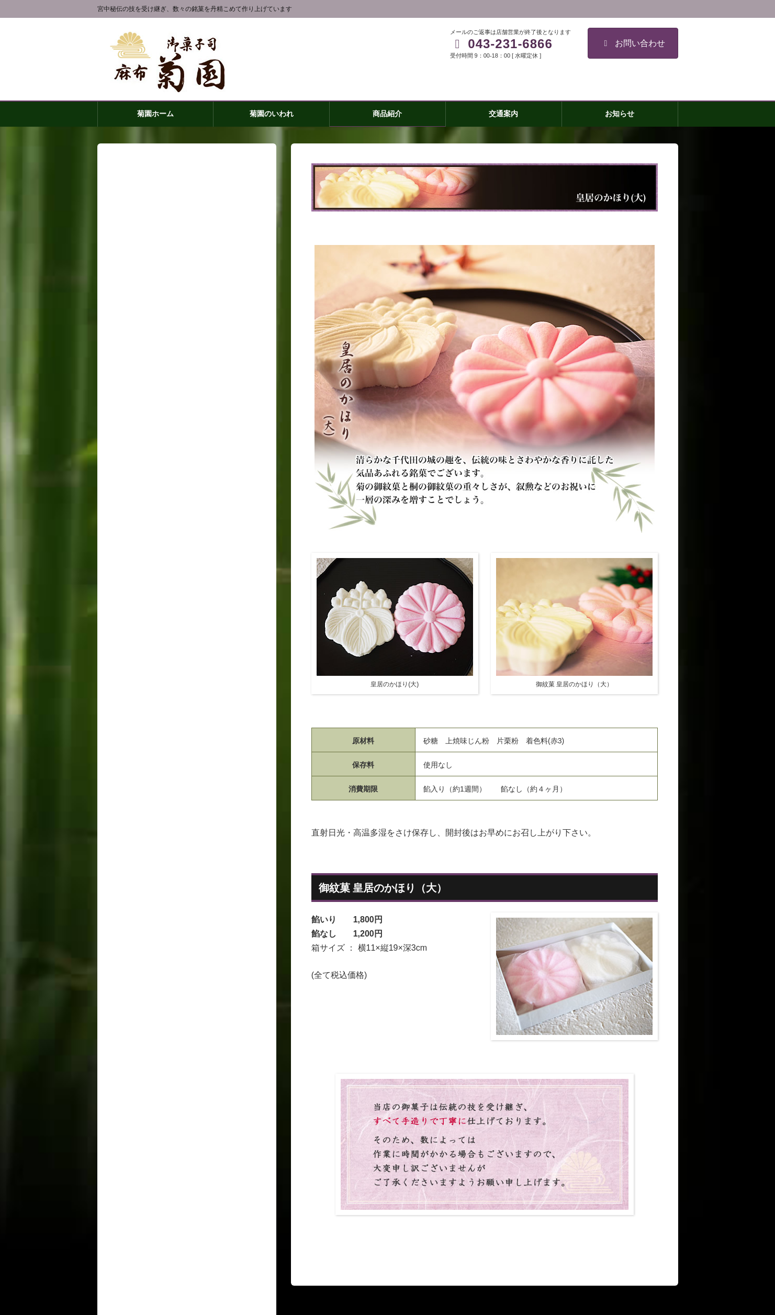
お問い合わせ (633, 43)
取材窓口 (136, 1067)
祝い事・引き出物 (158, 1006)
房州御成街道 (151, 966)
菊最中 (140, 885)
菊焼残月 (143, 865)
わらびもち (147, 986)
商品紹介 (136, 845)
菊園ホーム (139, 804)
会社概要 (136, 1046)
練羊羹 (140, 946)
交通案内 (136, 1026)
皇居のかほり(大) (157, 905)
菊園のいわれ (143, 824)
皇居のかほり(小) (157, 925)
